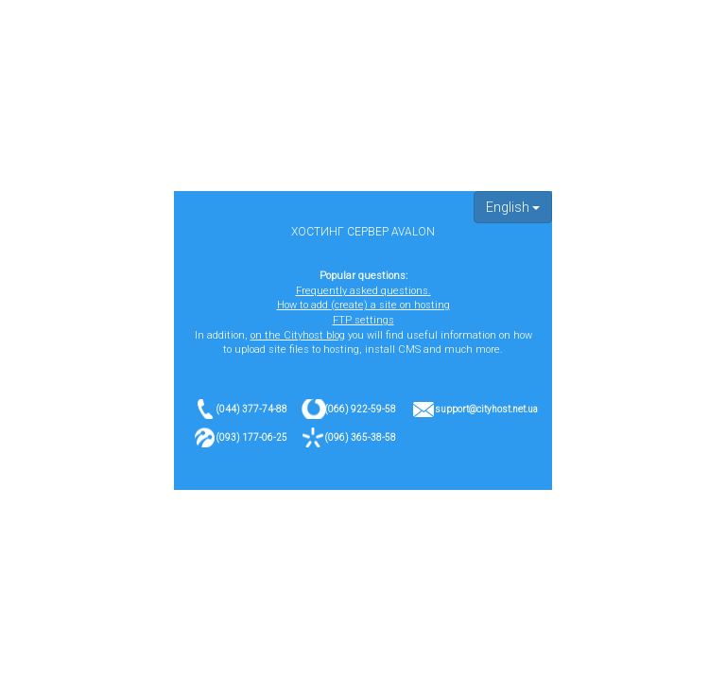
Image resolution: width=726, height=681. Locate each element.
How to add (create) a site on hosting (363, 305)
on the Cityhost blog (298, 335)
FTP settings (363, 320)
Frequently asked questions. (363, 291)
